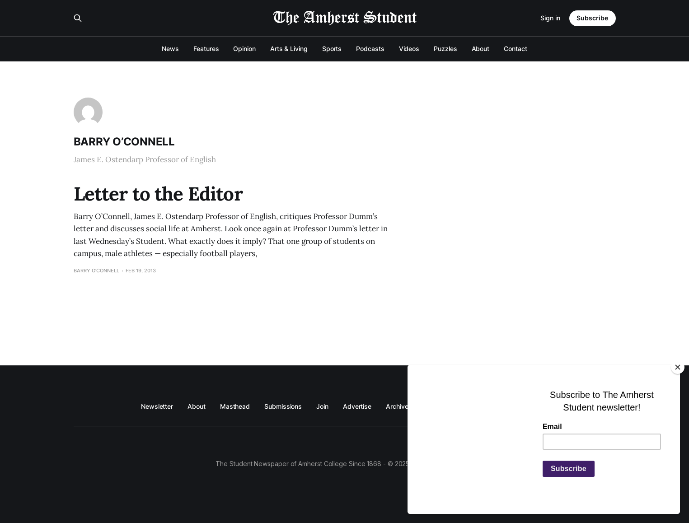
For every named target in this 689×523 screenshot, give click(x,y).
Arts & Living (289, 48)
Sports (332, 48)
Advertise (357, 406)
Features (206, 48)
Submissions (283, 406)
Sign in (550, 18)
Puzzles (445, 48)
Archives (399, 406)
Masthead (235, 406)
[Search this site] (77, 18)
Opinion (244, 48)
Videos (409, 48)
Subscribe (592, 18)
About (481, 48)
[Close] (677, 367)
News (170, 48)
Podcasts (370, 48)
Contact (515, 48)
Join (322, 406)
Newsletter (157, 406)
